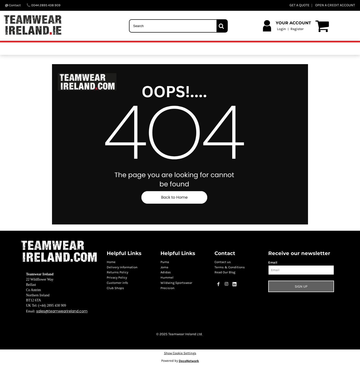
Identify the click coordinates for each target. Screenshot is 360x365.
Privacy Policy (117, 277)
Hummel (167, 277)
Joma (164, 267)
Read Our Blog (224, 272)
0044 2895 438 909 (43, 5)
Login (281, 29)
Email (272, 262)
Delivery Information (122, 267)
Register (297, 29)
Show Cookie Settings (180, 353)
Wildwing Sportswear (176, 283)
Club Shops (115, 288)
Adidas (165, 272)
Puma (164, 262)
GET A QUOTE (300, 5)
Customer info (117, 283)
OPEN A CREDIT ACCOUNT (335, 5)
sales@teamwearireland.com (62, 311)
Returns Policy (117, 272)
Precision (167, 288)
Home (111, 262)
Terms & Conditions (229, 267)
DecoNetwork (189, 361)
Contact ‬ (13, 5)
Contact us (222, 262)
